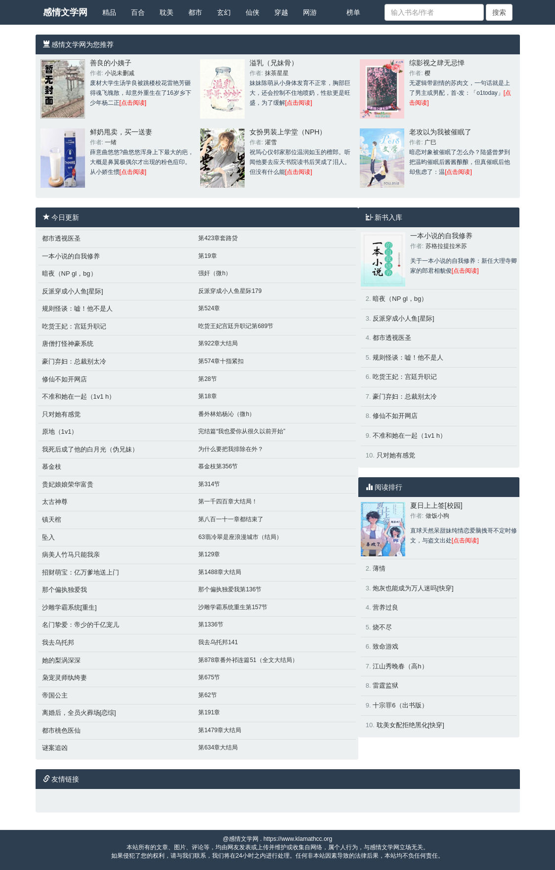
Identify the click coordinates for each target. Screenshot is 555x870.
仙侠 (252, 12)
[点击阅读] (133, 102)
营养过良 (385, 607)
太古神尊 (55, 501)
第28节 (207, 378)
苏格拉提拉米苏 (446, 246)
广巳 (430, 142)
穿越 (281, 12)
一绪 (111, 142)
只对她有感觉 (61, 414)
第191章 (209, 712)
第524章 (209, 308)
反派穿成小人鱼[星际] (72, 291)
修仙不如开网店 (64, 379)
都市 (195, 12)
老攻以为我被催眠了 (440, 132)
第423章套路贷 (218, 238)
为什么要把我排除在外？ (230, 449)
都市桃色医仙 (61, 730)
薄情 (379, 568)
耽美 (166, 12)
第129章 (209, 554)
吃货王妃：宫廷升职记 (74, 326)
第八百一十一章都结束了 (230, 519)
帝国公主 (55, 695)
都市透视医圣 (61, 238)
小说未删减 (119, 73)
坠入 (48, 537)
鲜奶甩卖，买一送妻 (121, 132)
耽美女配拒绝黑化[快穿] (410, 725)
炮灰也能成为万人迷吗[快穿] (413, 588)
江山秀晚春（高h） (400, 666)
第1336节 (210, 624)
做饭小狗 (437, 515)
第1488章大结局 (219, 572)
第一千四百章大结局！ (227, 501)
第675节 (209, 677)
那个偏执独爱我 (64, 589)
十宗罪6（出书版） (400, 705)
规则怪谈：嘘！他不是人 (77, 308)
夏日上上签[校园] (436, 505)
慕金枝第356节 (218, 466)
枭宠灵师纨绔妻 (64, 677)
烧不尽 (382, 627)
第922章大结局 (218, 343)
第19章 (207, 255)
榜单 (353, 12)
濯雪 (271, 142)
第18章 (207, 396)
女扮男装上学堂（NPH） (288, 132)
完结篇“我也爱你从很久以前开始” (241, 431)
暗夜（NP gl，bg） (69, 273)
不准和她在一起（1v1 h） (79, 396)
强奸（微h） (214, 273)
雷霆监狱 (385, 685)
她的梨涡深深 (61, 660)
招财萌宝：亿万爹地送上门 (80, 572)
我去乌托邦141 (218, 642)
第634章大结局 (218, 747)
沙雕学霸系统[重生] (69, 607)
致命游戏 (385, 646)
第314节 (209, 484)
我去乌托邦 (58, 642)
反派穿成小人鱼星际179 (229, 291)
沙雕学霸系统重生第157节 (232, 607)
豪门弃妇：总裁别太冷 (74, 361)
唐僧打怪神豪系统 (67, 343)
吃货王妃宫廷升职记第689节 (235, 326)
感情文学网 (65, 12)
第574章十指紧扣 (221, 361)
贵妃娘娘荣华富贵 (67, 484)
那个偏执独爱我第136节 (229, 589)
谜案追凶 (55, 747)
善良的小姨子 (110, 63)
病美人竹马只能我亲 (71, 554)
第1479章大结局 (219, 730)
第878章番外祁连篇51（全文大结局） (248, 660)
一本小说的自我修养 (71, 256)
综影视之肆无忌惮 (437, 63)
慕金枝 (51, 466)
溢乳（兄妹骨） (274, 63)
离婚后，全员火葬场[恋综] (79, 712)
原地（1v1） (60, 431)
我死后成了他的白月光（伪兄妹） (90, 449)
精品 (109, 12)
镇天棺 (51, 519)
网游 (310, 12)
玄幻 (224, 12)
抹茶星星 (277, 73)
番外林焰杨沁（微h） (226, 414)
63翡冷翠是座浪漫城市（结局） (240, 537)
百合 (138, 12)
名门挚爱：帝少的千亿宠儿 (80, 624)
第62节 (207, 695)
